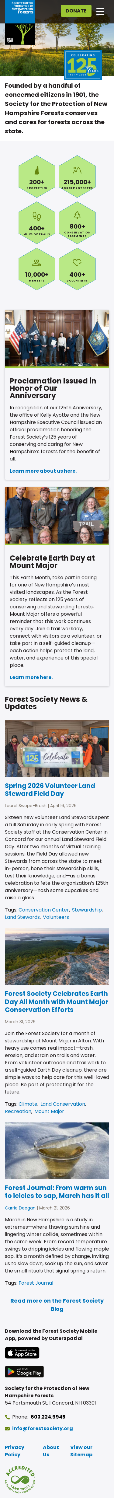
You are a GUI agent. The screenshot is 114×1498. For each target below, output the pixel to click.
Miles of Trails (37, 222)
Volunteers (77, 269)
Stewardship (87, 909)
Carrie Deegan (20, 1208)
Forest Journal (36, 1282)
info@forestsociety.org (42, 1428)
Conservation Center (44, 909)
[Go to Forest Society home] (20, 22)
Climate (28, 1104)
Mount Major (49, 1111)
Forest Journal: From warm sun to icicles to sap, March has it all (57, 1191)
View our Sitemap (81, 1451)
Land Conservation (62, 1104)
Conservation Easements (77, 222)
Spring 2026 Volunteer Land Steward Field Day (50, 789)
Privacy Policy (14, 1451)
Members (37, 269)
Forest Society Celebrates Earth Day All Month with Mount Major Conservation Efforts (56, 1001)
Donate (76, 10)
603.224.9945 (48, 1416)
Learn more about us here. (43, 470)
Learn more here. (31, 677)
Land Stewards (22, 917)
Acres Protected (77, 176)
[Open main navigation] (100, 11)
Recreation (18, 1111)
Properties (37, 176)
